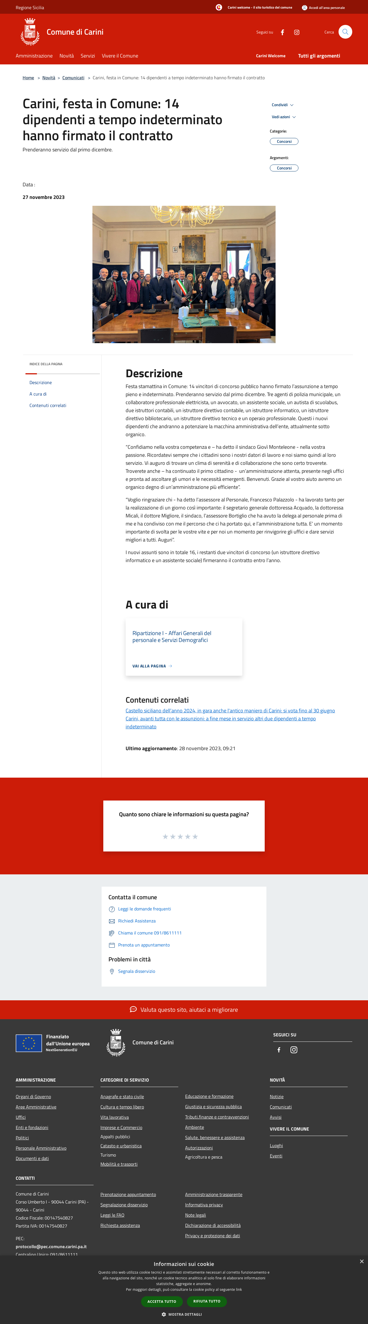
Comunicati (73, 77)
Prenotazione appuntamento (128, 1194)
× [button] (361, 1262)
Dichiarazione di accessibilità (213, 1225)
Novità (48, 77)
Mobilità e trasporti (119, 1164)
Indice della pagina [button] (45, 364)
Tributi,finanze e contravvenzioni (217, 1116)
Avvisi (276, 1117)
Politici (22, 1137)
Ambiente (194, 1127)
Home (28, 77)
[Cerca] (345, 32)
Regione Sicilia (30, 7)
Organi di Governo (33, 1096)
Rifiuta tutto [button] (207, 1301)
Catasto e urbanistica (121, 1145)
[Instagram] (294, 31)
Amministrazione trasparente (213, 1194)
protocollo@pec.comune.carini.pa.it (51, 1246)
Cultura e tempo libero (122, 1106)
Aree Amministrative (36, 1106)
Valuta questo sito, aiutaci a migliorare (184, 1009)
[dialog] (184, 1290)
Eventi (276, 1155)
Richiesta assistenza (120, 1225)
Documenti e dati (32, 1158)
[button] (184, 1314)
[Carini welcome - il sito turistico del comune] (252, 7)
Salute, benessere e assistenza (215, 1137)
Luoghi (276, 1145)
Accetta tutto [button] (162, 1301)
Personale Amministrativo (41, 1148)
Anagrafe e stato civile (122, 1096)
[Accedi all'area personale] (323, 7)
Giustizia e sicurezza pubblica (213, 1106)
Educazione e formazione (209, 1096)
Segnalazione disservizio (124, 1204)
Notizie (277, 1096)
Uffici (21, 1117)
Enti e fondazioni (32, 1127)
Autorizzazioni (199, 1147)
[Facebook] (280, 31)
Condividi (283, 105)
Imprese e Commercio (121, 1127)
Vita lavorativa (114, 1117)
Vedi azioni (285, 117)
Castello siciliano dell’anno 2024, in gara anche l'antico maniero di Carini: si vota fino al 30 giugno (230, 710)
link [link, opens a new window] (239, 1289)
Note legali (195, 1215)
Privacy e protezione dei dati (212, 1235)
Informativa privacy (204, 1204)
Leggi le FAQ (112, 1215)
